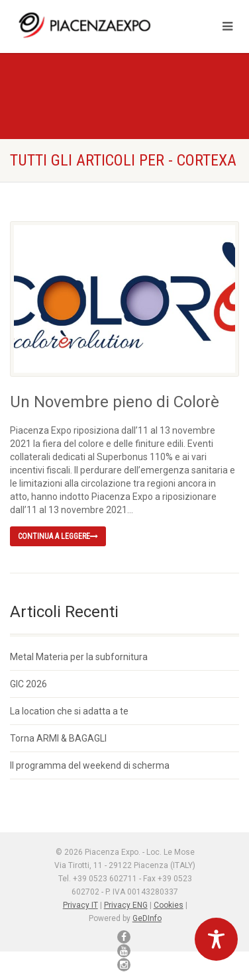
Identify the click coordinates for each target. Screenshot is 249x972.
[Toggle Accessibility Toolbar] (216, 939)
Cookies (168, 905)
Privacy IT (80, 905)
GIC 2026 (28, 684)
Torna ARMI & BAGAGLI (58, 738)
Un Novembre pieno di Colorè (114, 402)
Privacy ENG (126, 905)
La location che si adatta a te (69, 711)
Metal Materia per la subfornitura (79, 657)
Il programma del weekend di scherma (90, 765)
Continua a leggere (58, 536)
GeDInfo (147, 918)
